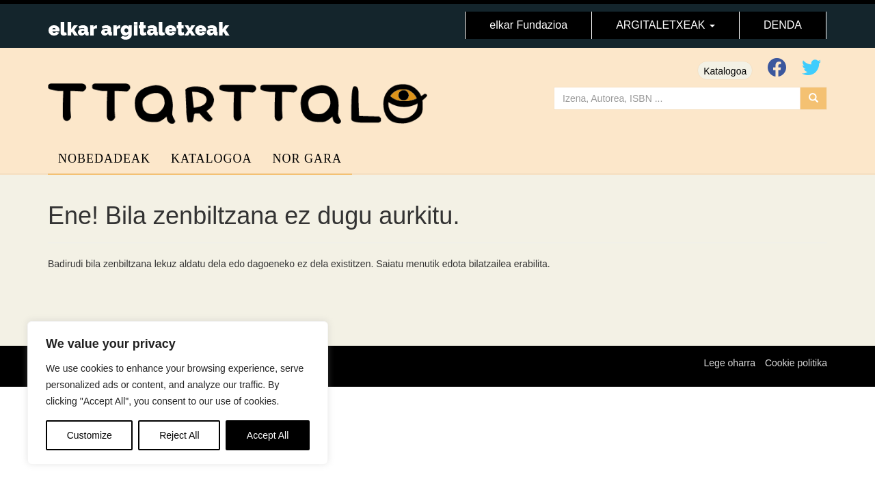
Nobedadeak (104, 158)
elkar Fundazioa (528, 25)
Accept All (267, 435)
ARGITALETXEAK (665, 25)
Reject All (179, 435)
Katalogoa (724, 71)
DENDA (783, 25)
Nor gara (307, 158)
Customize (89, 435)
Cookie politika (796, 362)
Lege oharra (730, 362)
